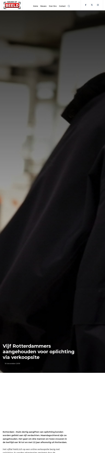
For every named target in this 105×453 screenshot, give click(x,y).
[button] (69, 6)
